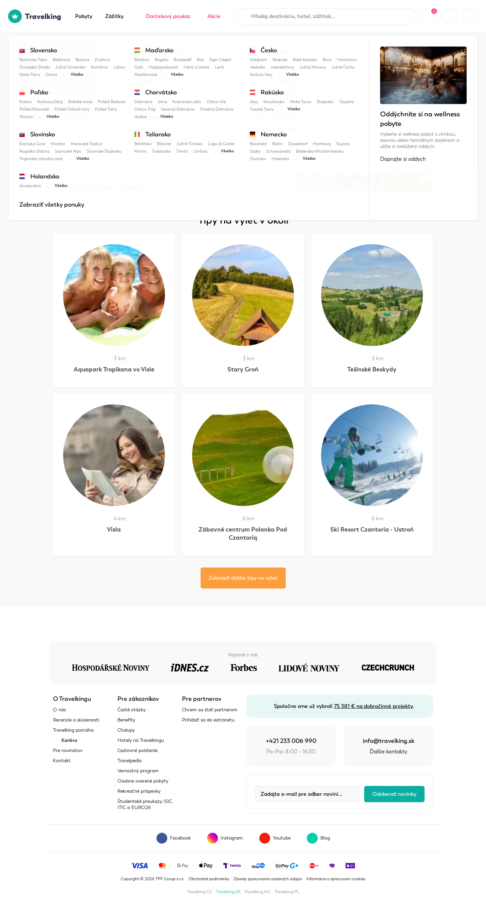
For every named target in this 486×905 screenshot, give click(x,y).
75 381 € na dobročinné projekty (373, 706)
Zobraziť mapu (71, 163)
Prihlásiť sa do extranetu (208, 720)
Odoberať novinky (394, 794)
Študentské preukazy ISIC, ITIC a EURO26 (145, 804)
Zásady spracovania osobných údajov (267, 879)
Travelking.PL (287, 891)
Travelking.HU (257, 891)
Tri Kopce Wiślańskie (213, 47)
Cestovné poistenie (137, 750)
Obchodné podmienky (209, 879)
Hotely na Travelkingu (140, 740)
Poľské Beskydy (160, 47)
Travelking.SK (228, 891)
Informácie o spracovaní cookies (335, 879)
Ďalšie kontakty (388, 751)
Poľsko (121, 47)
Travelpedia (87, 47)
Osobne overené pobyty (142, 781)
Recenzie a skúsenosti (76, 720)
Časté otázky (131, 710)
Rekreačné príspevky (139, 791)
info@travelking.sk (388, 741)
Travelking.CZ (199, 891)
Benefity (126, 720)
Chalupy (126, 730)
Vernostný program (138, 771)
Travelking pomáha (73, 730)
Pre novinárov (67, 750)
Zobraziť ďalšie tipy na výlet (243, 578)
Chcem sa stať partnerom (210, 710)
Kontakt (62, 761)
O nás (59, 710)
